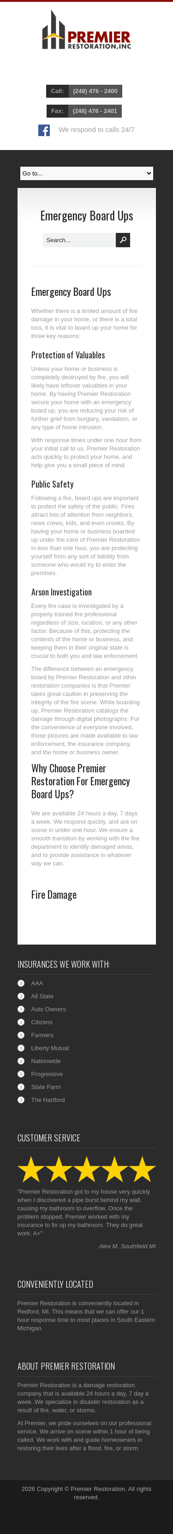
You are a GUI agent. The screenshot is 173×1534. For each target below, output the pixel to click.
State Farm (46, 1086)
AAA (37, 983)
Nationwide (46, 1061)
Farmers (42, 1035)
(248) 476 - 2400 (95, 91)
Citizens (42, 1022)
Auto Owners (48, 1009)
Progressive (47, 1074)
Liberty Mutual (50, 1048)
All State (42, 996)
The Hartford (48, 1099)
